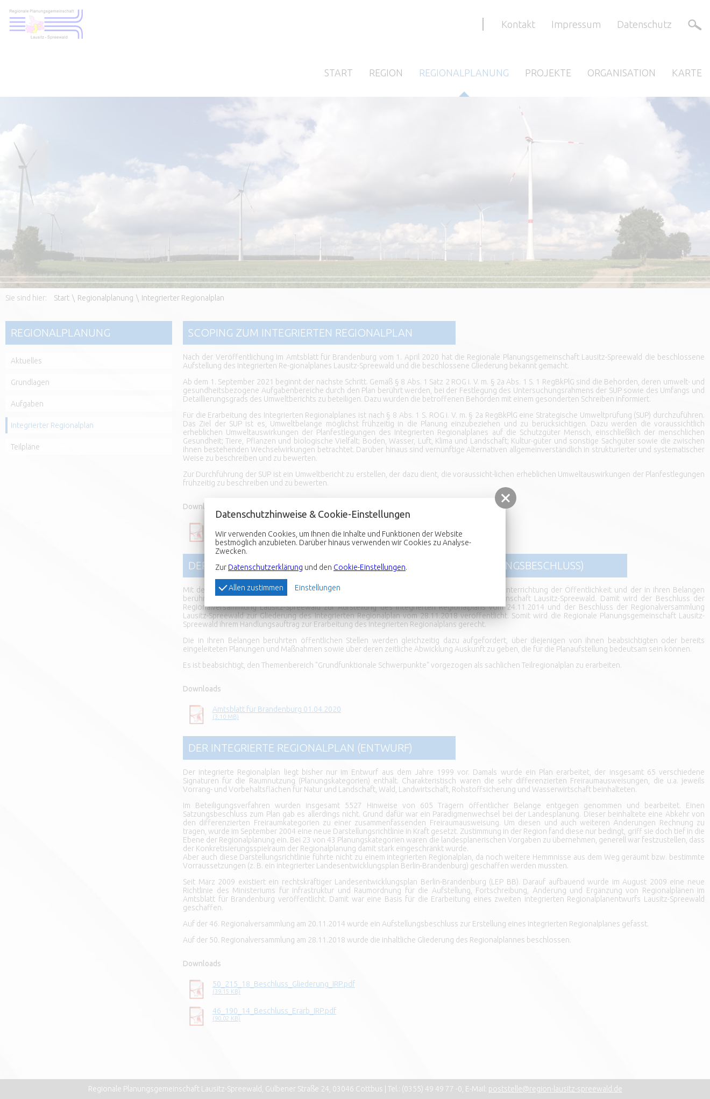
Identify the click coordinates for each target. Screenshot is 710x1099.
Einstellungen (317, 587)
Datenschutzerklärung (265, 567)
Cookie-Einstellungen (369, 567)
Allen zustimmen (250, 587)
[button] (505, 498)
